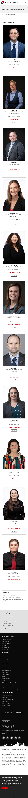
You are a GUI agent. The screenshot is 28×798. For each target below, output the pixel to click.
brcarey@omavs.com (14, 377)
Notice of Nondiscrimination (8, 699)
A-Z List (3, 655)
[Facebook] (3, 737)
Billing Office (4, 668)
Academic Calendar (6, 639)
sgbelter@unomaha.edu (14, 579)
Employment (4, 657)
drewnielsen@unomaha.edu (14, 67)
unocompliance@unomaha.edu (9, 628)
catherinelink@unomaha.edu (14, 222)
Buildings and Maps (6, 670)
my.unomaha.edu (5, 647)
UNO (3, 14)
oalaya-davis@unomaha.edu (14, 528)
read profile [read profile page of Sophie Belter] (14, 582)
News (3, 684)
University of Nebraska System (9, 660)
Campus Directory (6, 672)
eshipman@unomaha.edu (14, 427)
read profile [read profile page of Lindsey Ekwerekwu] (14, 327)
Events (3, 676)
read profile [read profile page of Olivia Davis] (14, 531)
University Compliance (11, 2)
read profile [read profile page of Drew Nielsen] (14, 70)
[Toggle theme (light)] (4, 717)
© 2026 (3, 733)
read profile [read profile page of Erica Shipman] (14, 430)
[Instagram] (19, 737)
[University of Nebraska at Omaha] (3, 2)
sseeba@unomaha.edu (14, 169)
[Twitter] (7, 737)
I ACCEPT (5, 788)
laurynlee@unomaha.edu (14, 272)
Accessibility (5, 665)
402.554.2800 (6, 721)
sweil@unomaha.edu (14, 119)
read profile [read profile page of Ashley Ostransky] (14, 481)
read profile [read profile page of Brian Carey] (14, 379)
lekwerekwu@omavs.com (14, 324)
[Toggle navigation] (25, 2)
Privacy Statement (6, 703)
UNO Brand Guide (6, 649)
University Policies (6, 705)
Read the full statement (7, 766)
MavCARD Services (6, 643)
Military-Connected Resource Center (10, 682)
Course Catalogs (5, 641)
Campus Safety (5, 674)
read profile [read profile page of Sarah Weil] (14, 122)
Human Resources (6, 678)
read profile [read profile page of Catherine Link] (14, 224)
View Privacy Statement (11, 785)
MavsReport (4, 697)
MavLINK (4, 645)
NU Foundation (5, 701)
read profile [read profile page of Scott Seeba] (14, 172)
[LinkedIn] (15, 737)
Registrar (4, 687)
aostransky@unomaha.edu (14, 478)
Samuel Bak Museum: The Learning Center (11, 689)
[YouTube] (11, 737)
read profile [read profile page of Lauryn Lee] (14, 275)
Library (3, 680)
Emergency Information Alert (8, 695)
